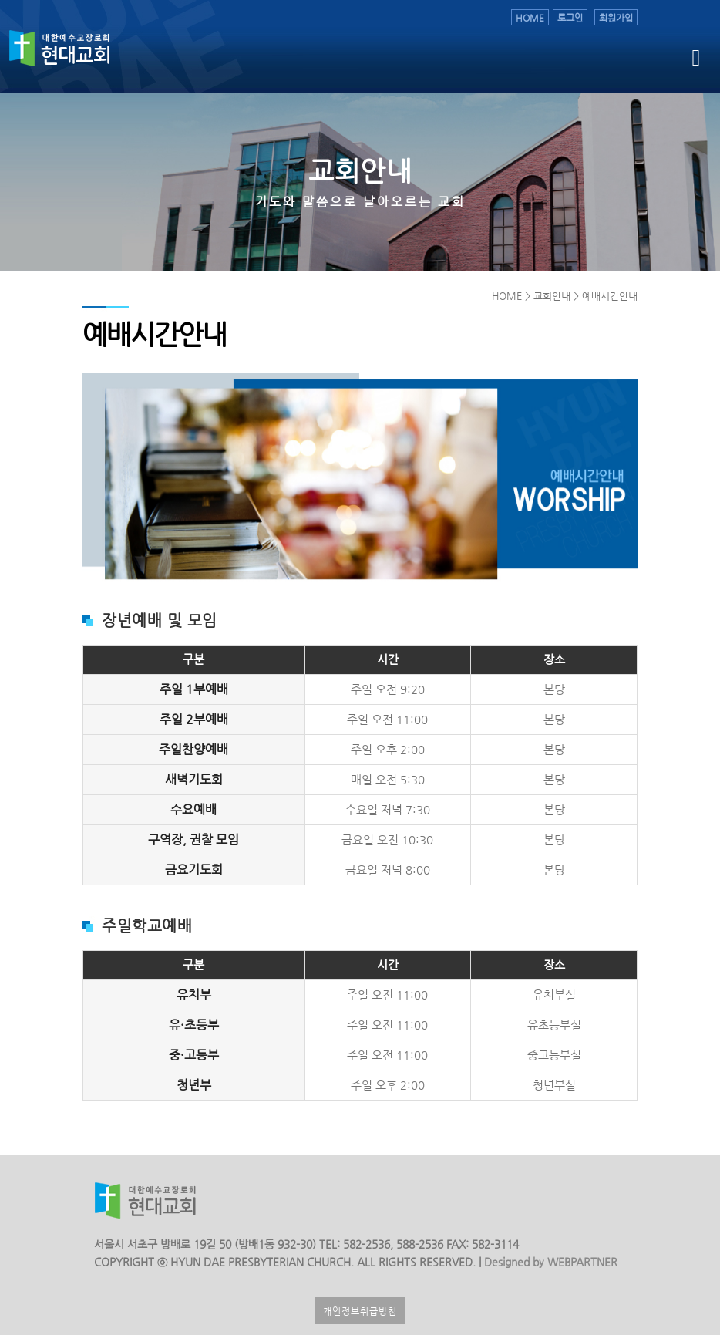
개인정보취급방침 (360, 1310)
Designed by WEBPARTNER (549, 1262)
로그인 (570, 17)
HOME (530, 17)
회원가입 (616, 17)
